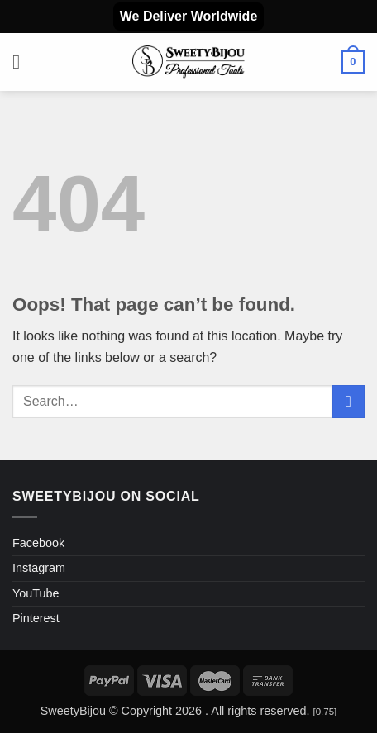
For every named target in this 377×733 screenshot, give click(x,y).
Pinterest (36, 618)
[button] (22, 61)
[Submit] (348, 401)
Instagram (38, 567)
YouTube (36, 593)
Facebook (38, 543)
